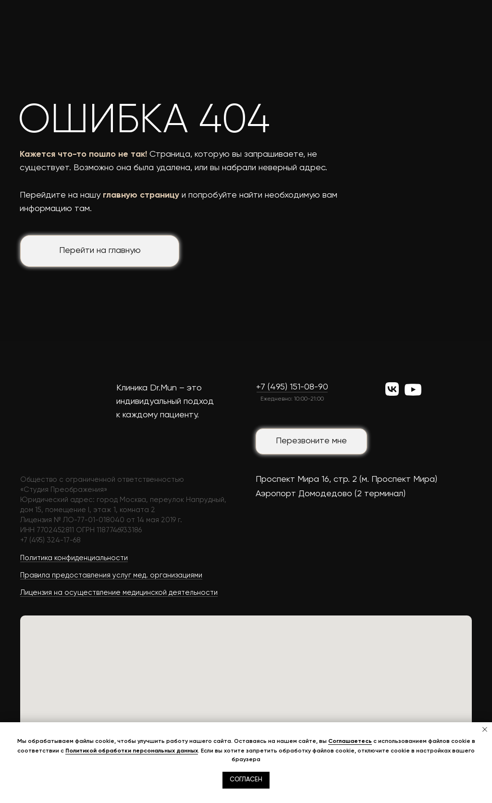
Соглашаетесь (350, 741)
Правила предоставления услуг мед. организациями (111, 575)
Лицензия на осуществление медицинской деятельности (119, 592)
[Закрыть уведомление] (485, 729)
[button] (311, 441)
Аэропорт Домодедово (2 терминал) (331, 493)
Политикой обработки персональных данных (131, 750)
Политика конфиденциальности (74, 558)
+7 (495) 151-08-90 (292, 387)
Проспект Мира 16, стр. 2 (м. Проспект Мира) (346, 479)
